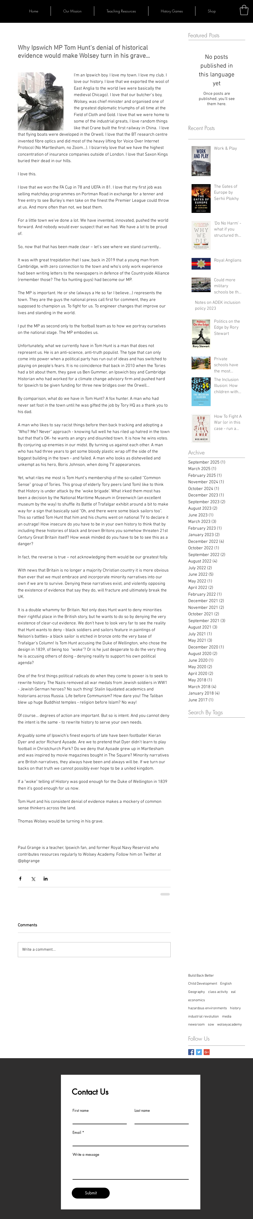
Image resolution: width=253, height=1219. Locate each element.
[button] (244, 10)
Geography (196, 992)
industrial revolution (203, 1016)
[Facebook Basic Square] (191, 1052)
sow (211, 1024)
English (226, 984)
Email (77, 1132)
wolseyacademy (229, 1024)
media (226, 1016)
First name (81, 1110)
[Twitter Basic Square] (199, 1052)
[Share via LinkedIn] (45, 878)
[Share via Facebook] (20, 878)
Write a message (86, 1154)
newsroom (196, 1024)
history (235, 1008)
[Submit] (91, 1193)
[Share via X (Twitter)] (32, 878)
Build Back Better (201, 975)
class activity (218, 992)
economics (196, 1000)
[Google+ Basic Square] (207, 1052)
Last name (142, 1110)
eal (233, 992)
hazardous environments (207, 1008)
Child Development (202, 984)
